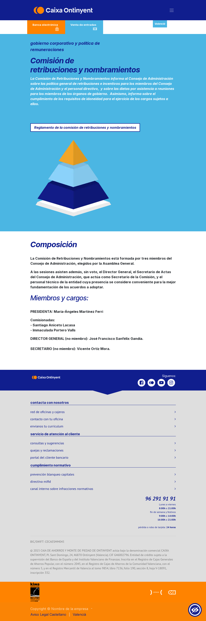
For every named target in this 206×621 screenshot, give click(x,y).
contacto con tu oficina (46, 419)
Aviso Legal (39, 614)
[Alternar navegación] (171, 10)
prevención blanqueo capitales (52, 474)
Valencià (160, 23)
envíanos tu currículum (46, 426)
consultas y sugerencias (47, 443)
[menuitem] (58, 614)
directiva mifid (40, 481)
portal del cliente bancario (49, 457)
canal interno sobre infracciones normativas (61, 489)
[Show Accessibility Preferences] (195, 610)
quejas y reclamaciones (46, 450)
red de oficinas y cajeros (47, 412)
